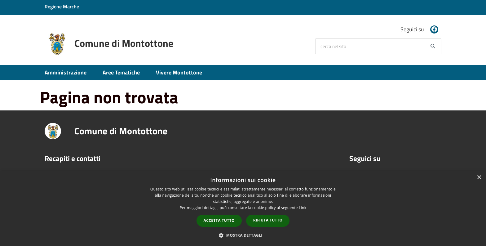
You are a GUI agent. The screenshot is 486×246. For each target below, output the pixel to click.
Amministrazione (65, 72)
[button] (243, 235)
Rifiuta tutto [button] (268, 220)
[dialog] (243, 208)
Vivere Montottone (179, 72)
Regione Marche (62, 6)
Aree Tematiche (121, 72)
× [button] (479, 177)
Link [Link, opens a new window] (302, 207)
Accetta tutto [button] (219, 220)
